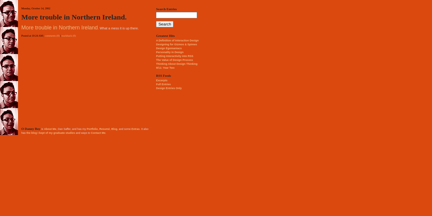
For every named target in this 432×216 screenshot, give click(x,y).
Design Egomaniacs (169, 48)
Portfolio (92, 129)
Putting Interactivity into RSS (174, 56)
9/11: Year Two (165, 67)
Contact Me (98, 132)
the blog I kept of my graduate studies (50, 132)
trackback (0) (69, 35)
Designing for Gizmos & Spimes (176, 44)
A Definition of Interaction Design (177, 40)
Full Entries (163, 84)
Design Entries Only (169, 88)
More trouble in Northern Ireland (59, 28)
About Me (50, 129)
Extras (135, 129)
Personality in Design (170, 52)
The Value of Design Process (174, 60)
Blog (114, 129)
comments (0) (52, 35)
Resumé (104, 129)
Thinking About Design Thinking (176, 63)
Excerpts (161, 80)
